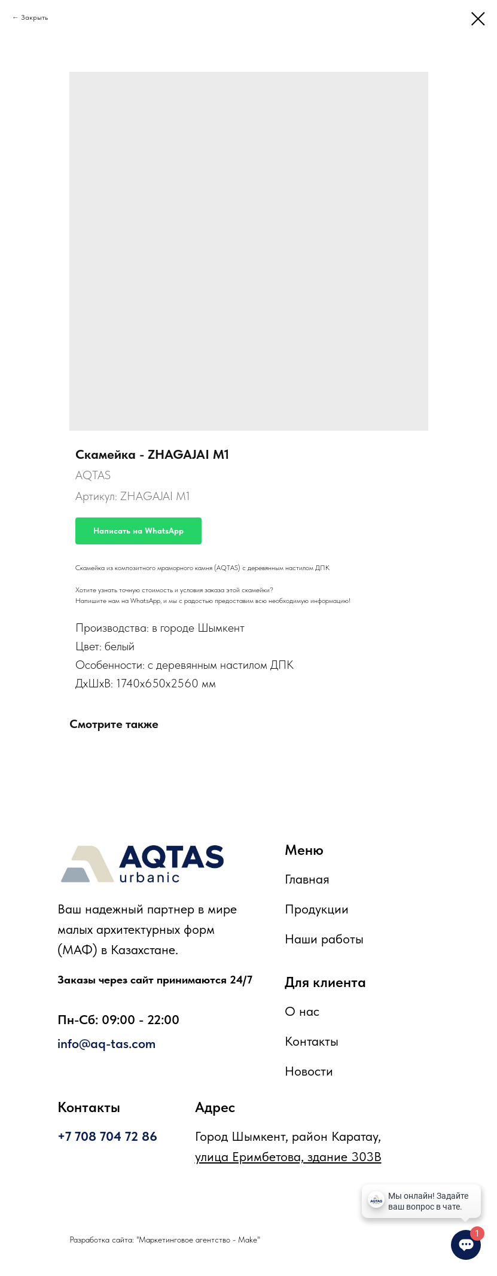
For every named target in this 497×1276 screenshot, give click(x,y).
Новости (309, 1071)
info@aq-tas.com (106, 1043)
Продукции (317, 908)
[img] (142, 863)
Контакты (312, 1041)
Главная (307, 879)
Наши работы (324, 938)
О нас (302, 1011)
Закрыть (34, 17)
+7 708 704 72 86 (107, 1136)
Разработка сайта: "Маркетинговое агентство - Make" (164, 1239)
